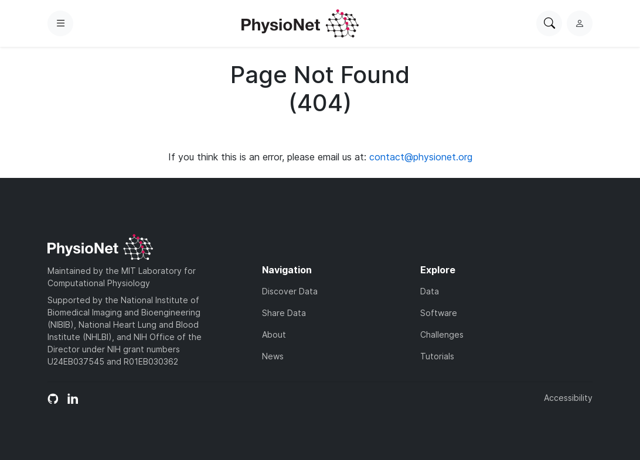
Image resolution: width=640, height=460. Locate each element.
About (274, 334)
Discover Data (290, 291)
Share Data (284, 313)
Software (438, 313)
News (273, 356)
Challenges (442, 334)
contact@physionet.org (420, 157)
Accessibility (568, 398)
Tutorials (437, 356)
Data (429, 291)
